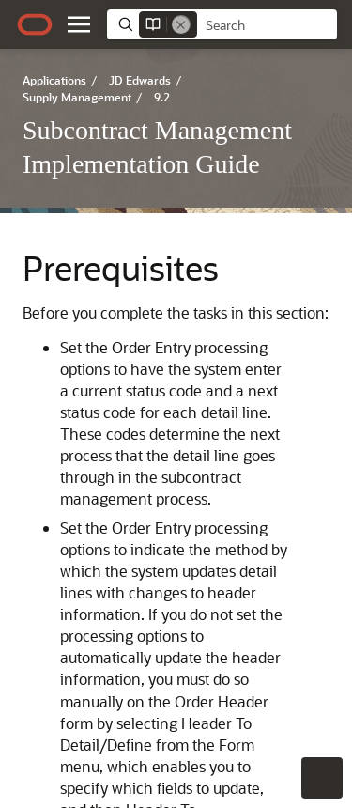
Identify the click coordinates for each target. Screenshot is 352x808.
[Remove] (181, 24)
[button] (79, 24)
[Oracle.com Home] (34, 24)
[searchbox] (267, 25)
